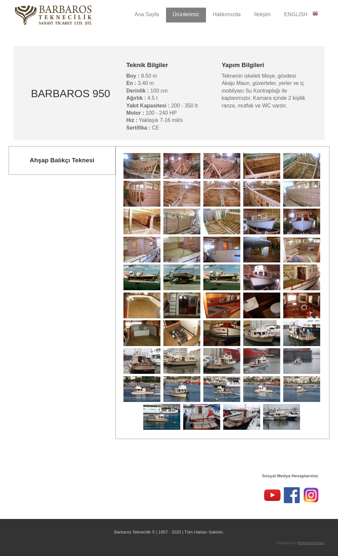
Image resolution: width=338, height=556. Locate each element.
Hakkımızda (227, 14)
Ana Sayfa (147, 14)
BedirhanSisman (311, 543)
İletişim (262, 14)
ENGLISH (301, 14)
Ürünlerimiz (186, 14)
